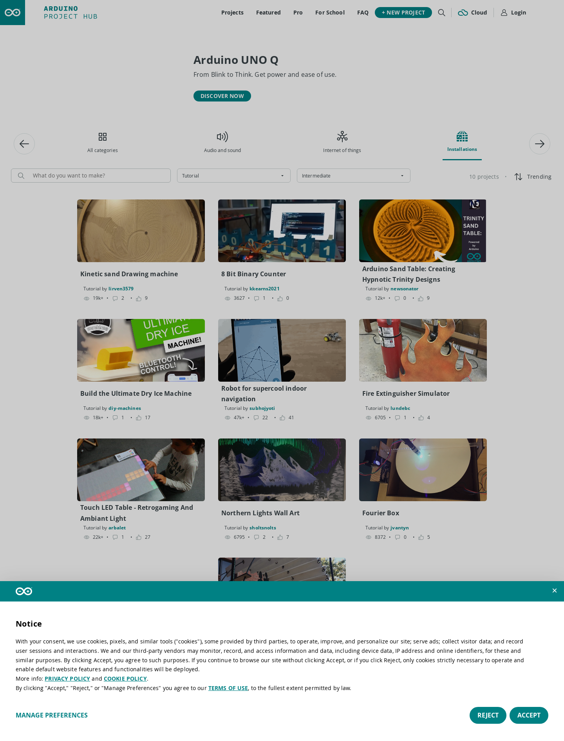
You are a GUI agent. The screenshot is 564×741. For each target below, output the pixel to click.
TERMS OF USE (228, 688)
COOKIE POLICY (125, 678)
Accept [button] (528, 715)
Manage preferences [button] (52, 715)
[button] (554, 590)
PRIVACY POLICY (67, 678)
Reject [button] (488, 715)
